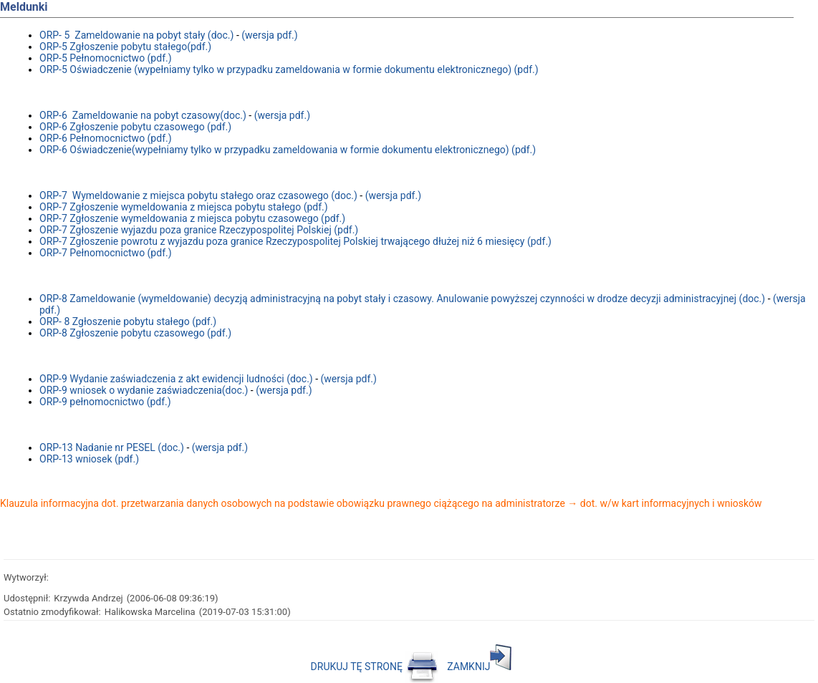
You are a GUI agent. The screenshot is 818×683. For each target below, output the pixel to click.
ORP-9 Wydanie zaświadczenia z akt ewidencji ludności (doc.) (176, 378)
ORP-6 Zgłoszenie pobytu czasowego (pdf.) (135, 126)
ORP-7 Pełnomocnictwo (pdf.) (105, 252)
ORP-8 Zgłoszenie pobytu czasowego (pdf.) (135, 333)
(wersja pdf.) (269, 35)
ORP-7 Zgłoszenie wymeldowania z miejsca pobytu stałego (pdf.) (183, 207)
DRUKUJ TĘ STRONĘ (375, 666)
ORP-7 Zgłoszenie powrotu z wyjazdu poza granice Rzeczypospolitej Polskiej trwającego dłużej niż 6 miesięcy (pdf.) (295, 241)
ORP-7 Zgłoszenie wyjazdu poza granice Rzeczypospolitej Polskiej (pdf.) (198, 230)
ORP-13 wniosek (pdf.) (89, 459)
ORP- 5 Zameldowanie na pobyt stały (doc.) (136, 35)
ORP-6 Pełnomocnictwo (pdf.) (105, 138)
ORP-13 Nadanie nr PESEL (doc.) (111, 447)
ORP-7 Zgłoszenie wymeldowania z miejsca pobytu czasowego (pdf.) (192, 218)
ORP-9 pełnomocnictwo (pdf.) (105, 401)
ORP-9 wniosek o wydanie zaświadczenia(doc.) (143, 390)
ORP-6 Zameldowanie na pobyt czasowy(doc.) (142, 115)
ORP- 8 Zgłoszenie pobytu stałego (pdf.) (127, 321)
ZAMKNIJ (479, 666)
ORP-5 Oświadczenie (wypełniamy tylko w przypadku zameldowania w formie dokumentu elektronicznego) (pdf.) (289, 69)
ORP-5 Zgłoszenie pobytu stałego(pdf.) (125, 46)
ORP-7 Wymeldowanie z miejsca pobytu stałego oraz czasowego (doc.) (199, 195)
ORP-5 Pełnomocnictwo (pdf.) (105, 58)
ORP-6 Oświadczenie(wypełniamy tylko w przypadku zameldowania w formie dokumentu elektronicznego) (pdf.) (287, 149)
